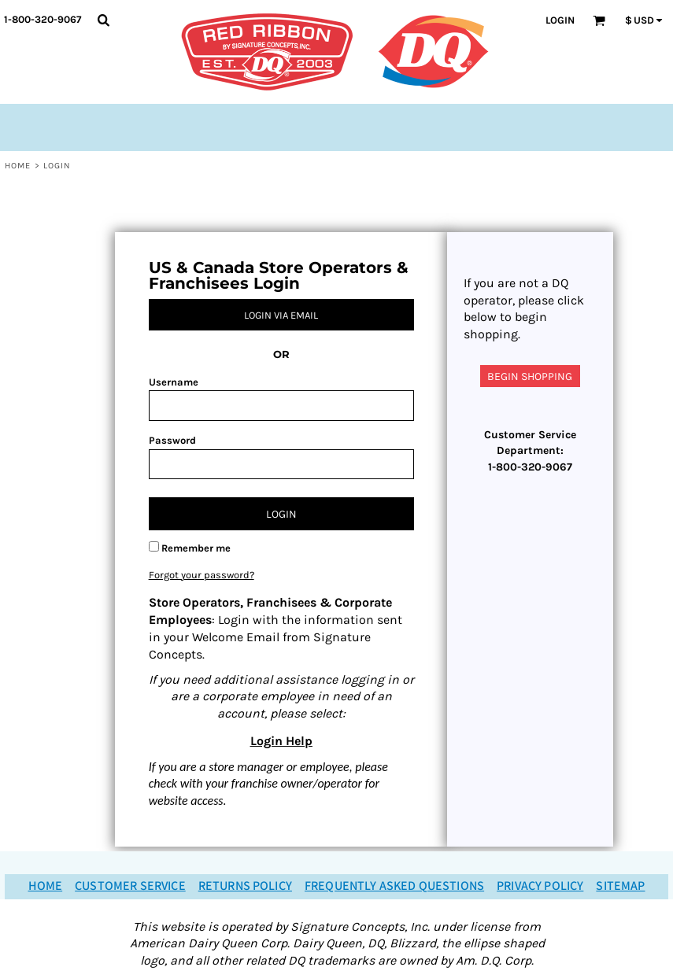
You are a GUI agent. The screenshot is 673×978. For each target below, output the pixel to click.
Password (172, 440)
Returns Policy (245, 886)
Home (18, 166)
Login (560, 20)
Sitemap (620, 886)
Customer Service (130, 886)
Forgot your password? (201, 575)
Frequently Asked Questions (394, 886)
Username (173, 382)
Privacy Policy (540, 886)
